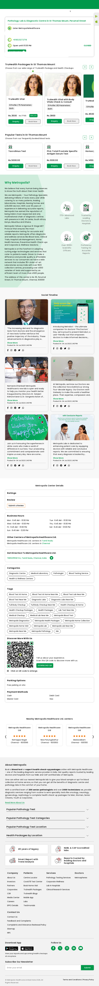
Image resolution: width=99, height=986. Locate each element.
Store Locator (78, 71)
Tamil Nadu (47, 540)
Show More (12, 342)
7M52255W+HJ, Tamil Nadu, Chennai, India (30, 558)
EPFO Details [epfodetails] (12, 905)
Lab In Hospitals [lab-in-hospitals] (53, 885)
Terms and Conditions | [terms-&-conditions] (73, 980)
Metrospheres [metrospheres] (81, 877)
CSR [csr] (9, 893)
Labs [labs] (26, 901)
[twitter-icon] (60, 948)
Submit (87, 967)
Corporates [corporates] (12, 889)
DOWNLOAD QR (45, 665)
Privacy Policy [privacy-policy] (88, 980)
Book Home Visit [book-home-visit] (31, 885)
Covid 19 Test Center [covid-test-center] (33, 881)
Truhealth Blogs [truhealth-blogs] (31, 893)
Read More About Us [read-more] (14, 802)
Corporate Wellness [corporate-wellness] (55, 881)
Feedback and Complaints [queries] (19, 921)
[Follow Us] (53, 948)
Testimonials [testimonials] (29, 905)
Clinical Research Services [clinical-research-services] (58, 889)
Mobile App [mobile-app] (28, 897)
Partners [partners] (11, 885)
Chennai (46, 543)
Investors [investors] (11, 881)
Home (66, 71)
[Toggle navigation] (37, 33)
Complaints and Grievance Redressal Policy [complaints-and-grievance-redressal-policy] (26, 925)
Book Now (33, 121)
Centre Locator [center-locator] (30, 877)
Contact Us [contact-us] (12, 917)
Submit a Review (16, 505)
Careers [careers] (10, 901)
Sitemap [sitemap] (11, 929)
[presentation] (85, 137)
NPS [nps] (8, 932)
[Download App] (11, 948)
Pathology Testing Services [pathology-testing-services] (58, 877)
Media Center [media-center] (13, 897)
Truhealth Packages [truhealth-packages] (33, 889)
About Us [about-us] (11, 877)
